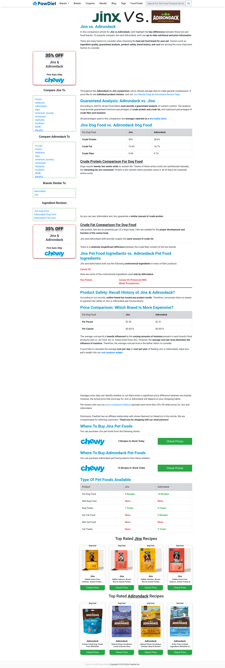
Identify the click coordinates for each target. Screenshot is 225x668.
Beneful (39, 130)
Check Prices (175, 441)
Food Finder (137, 3)
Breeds (77, 3)
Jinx (36, 194)
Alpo (37, 109)
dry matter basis (158, 118)
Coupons (90, 3)
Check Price (93, 587)
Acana (38, 99)
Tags (123, 3)
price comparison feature (118, 404)
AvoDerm (39, 123)
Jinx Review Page (142, 94)
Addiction (40, 102)
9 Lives (38, 145)
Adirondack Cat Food (45, 218)
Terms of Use (90, 664)
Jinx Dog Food (41, 211)
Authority (39, 120)
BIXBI (38, 126)
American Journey (44, 113)
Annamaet (40, 116)
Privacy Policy (103, 664)
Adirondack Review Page (167, 94)
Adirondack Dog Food (45, 214)
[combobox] (166, 3)
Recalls (103, 3)
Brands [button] (63, 3)
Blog (113, 3)
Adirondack (41, 106)
